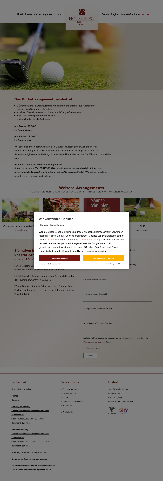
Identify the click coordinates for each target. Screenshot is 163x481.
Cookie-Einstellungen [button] (91, 239)
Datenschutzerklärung (55, 264)
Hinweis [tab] (44, 225)
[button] (59, 258)
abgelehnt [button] (49, 239)
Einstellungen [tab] (57, 225)
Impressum (42, 264)
